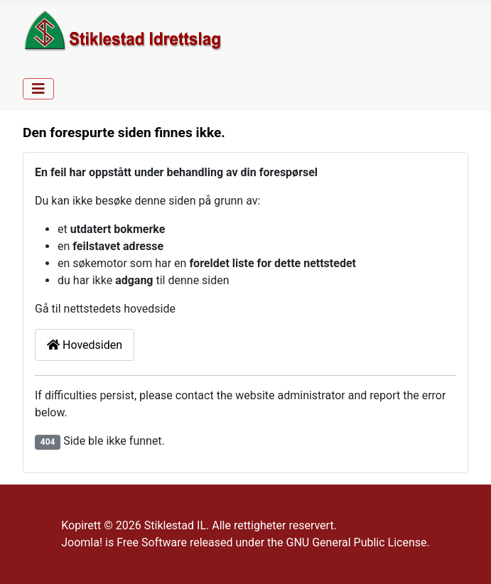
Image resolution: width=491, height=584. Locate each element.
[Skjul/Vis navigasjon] (38, 88)
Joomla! (81, 542)
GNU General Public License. (358, 542)
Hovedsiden (84, 345)
